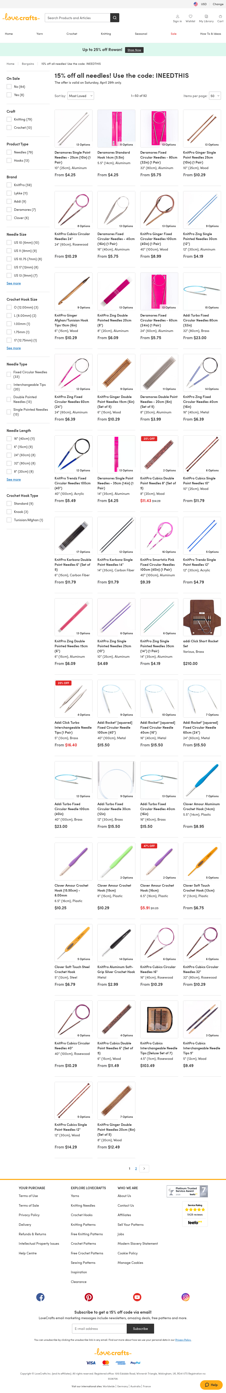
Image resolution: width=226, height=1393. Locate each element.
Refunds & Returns (32, 1234)
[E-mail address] (99, 1329)
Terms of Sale (29, 1205)
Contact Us (126, 1205)
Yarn (39, 34)
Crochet (72, 34)
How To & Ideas (210, 34)
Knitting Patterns (83, 1224)
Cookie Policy (128, 1253)
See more (14, 283)
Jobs (121, 1234)
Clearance (79, 1281)
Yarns (75, 1196)
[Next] (144, 1168)
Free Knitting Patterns (87, 1234)
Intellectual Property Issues (39, 1243)
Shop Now (136, 50)
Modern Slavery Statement (138, 1243)
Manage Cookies (130, 1262)
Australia (135, 1386)
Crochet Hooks (82, 1215)
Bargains (28, 64)
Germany (122, 1386)
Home (9, 34)
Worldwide (109, 1386)
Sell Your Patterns (131, 1224)
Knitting (106, 34)
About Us (124, 1196)
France (147, 1386)
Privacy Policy (29, 1215)
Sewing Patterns (83, 1262)
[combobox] (78, 17)
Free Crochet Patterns (87, 1253)
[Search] (114, 17)
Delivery (25, 1224)
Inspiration (79, 1272)
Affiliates (124, 1215)
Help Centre (28, 1253)
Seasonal (141, 34)
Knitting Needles (83, 1205)
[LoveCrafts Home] (113, 1351)
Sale (174, 34)
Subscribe (140, 1328)
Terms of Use (28, 1196)
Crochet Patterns (83, 1243)
